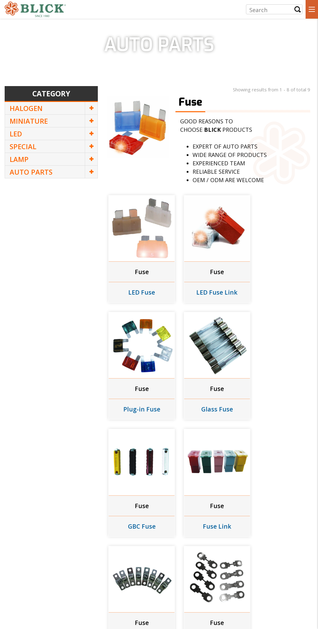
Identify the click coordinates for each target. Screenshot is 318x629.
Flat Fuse (208, 508)
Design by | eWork (138, 615)
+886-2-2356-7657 (32, 606)
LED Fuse (138, 286)
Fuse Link (278, 397)
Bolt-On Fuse (138, 508)
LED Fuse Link (208, 286)
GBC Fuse (208, 397)
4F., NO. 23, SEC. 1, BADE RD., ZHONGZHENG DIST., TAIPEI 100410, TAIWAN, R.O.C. (99, 593)
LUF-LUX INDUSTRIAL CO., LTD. (64, 581)
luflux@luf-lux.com (148, 606)
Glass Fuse (139, 397)
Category (51, 94)
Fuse (139, 265)
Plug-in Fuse (278, 286)
